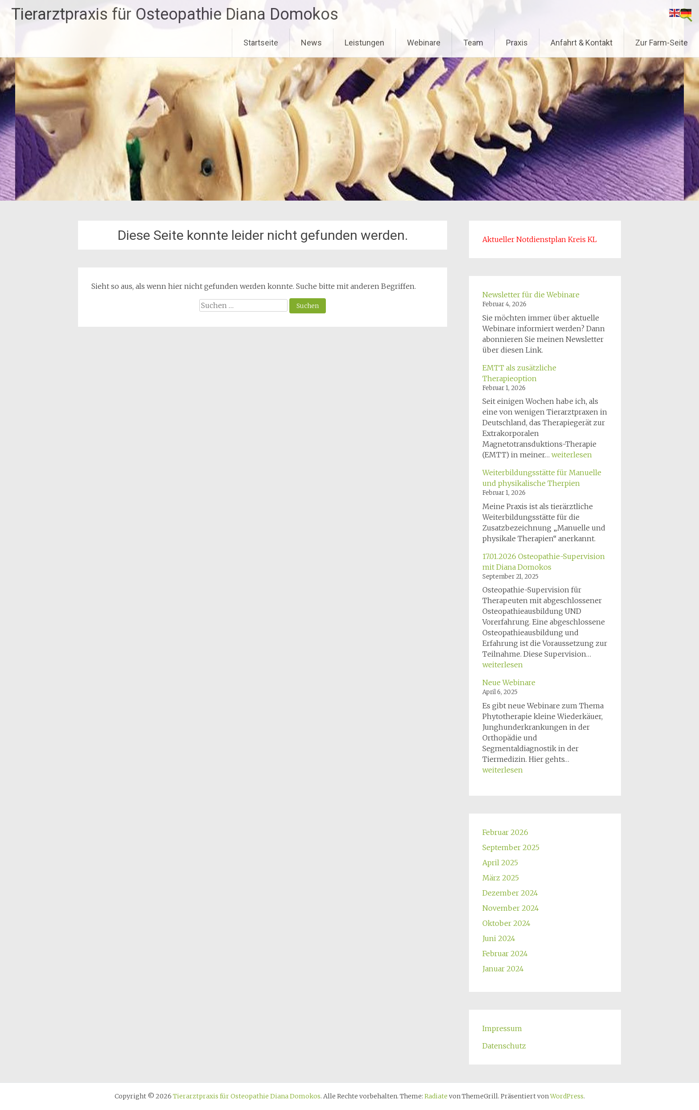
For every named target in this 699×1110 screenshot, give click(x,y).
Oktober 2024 (506, 923)
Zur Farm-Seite (661, 42)
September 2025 (510, 847)
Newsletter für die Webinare (531, 294)
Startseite (260, 42)
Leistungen (364, 42)
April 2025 (500, 862)
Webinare (423, 42)
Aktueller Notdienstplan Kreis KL (539, 239)
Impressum (502, 1028)
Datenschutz (504, 1045)
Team (473, 42)
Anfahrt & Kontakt (582, 42)
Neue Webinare (508, 682)
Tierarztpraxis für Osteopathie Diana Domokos (174, 14)
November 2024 (510, 908)
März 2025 (500, 877)
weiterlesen (571, 454)
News (311, 42)
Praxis (517, 42)
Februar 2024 (505, 953)
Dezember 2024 (510, 892)
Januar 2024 (503, 968)
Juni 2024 (498, 938)
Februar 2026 (505, 832)
